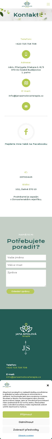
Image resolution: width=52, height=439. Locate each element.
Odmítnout (26, 422)
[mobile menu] (48, 4)
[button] (47, 385)
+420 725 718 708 (26, 44)
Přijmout (26, 414)
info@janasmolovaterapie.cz (26, 96)
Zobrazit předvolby (26, 429)
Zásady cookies (26, 436)
